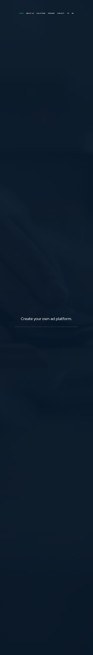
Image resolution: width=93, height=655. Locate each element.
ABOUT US (30, 13)
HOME (21, 13)
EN (73, 13)
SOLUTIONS (40, 13)
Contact (60, 13)
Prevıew (51, 13)
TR (68, 13)
